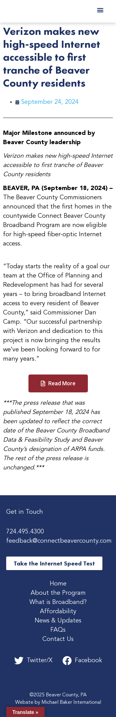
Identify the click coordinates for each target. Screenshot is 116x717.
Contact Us (58, 639)
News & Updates (58, 621)
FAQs (58, 630)
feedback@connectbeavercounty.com (59, 541)
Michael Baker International (71, 702)
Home (58, 584)
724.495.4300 (25, 532)
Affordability (58, 612)
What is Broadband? (58, 602)
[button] (100, 10)
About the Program (58, 593)
